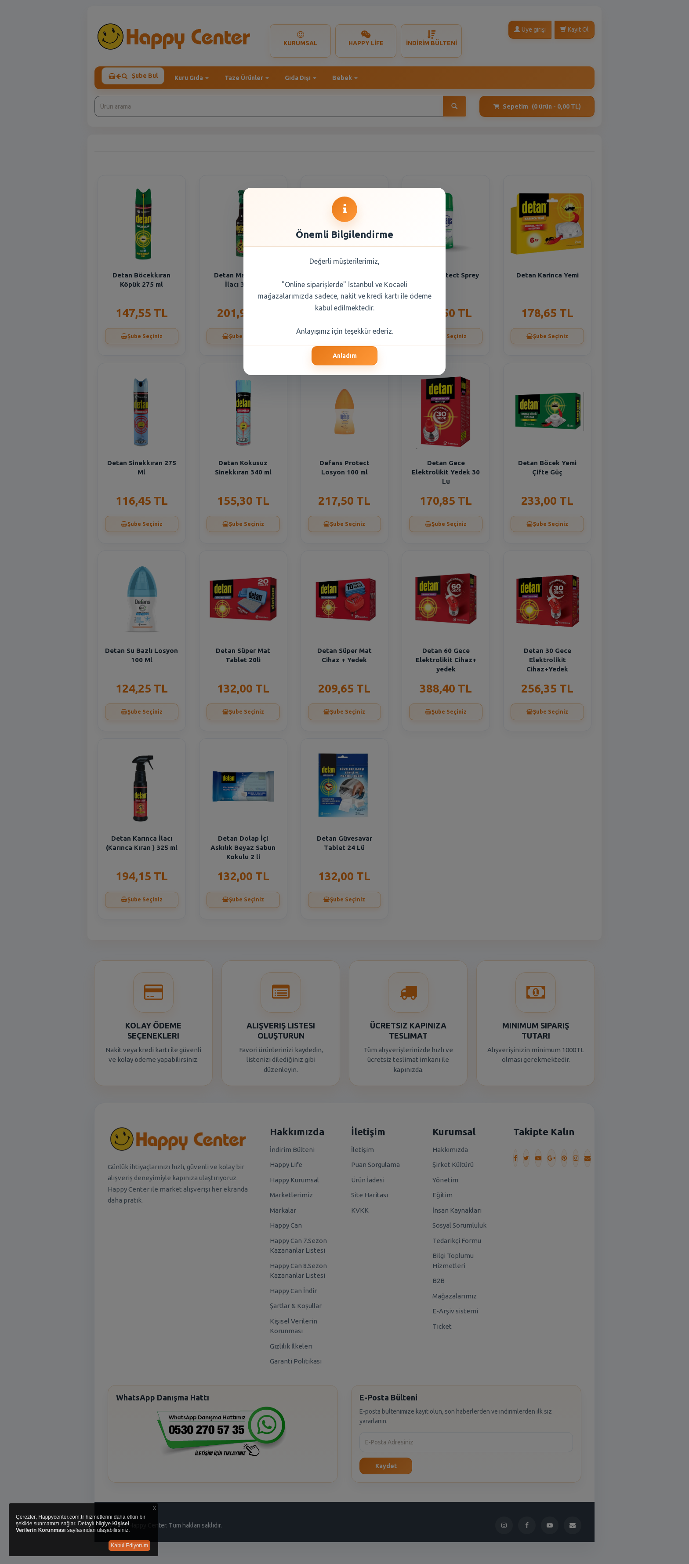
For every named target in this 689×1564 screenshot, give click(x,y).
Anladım (345, 355)
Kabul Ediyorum (129, 1545)
